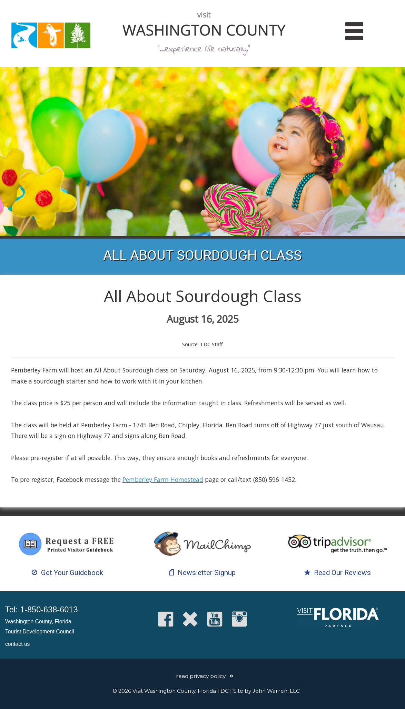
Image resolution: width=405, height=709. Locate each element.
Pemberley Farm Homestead (162, 479)
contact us (17, 644)
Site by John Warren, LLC (266, 691)
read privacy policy (201, 676)
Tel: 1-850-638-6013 (41, 609)
